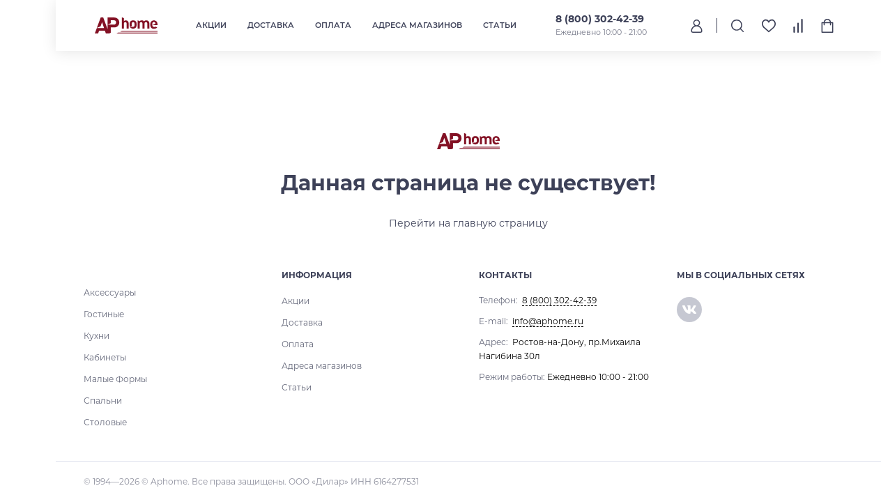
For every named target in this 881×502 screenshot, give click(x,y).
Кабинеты (105, 357)
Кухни (96, 335)
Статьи (499, 25)
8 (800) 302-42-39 (600, 19)
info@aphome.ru (547, 321)
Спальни (103, 400)
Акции (211, 25)
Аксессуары (110, 292)
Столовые (105, 422)
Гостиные (104, 314)
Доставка (270, 25)
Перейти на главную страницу (468, 223)
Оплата (333, 25)
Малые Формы (115, 379)
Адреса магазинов (417, 25)
